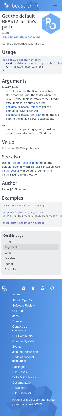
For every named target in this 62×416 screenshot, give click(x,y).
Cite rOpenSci (21, 393)
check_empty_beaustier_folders (23, 205)
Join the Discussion (25, 352)
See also (10, 258)
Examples (11, 269)
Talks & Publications (25, 377)
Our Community (22, 336)
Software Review (23, 305)
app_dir (31, 67)
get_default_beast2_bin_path (23, 115)
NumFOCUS (33, 404)
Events (16, 346)
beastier (22, 5)
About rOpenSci (22, 300)
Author (9, 264)
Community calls (23, 341)
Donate (17, 321)
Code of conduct (23, 357)
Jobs (15, 316)
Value (8, 252)
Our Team (18, 310)
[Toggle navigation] (55, 5)
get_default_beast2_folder (22, 107)
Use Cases (19, 372)
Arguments (12, 247)
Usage (8, 241)
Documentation (22, 382)
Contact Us (19, 326)
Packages (18, 366)
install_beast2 (10, 170)
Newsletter (19, 388)
